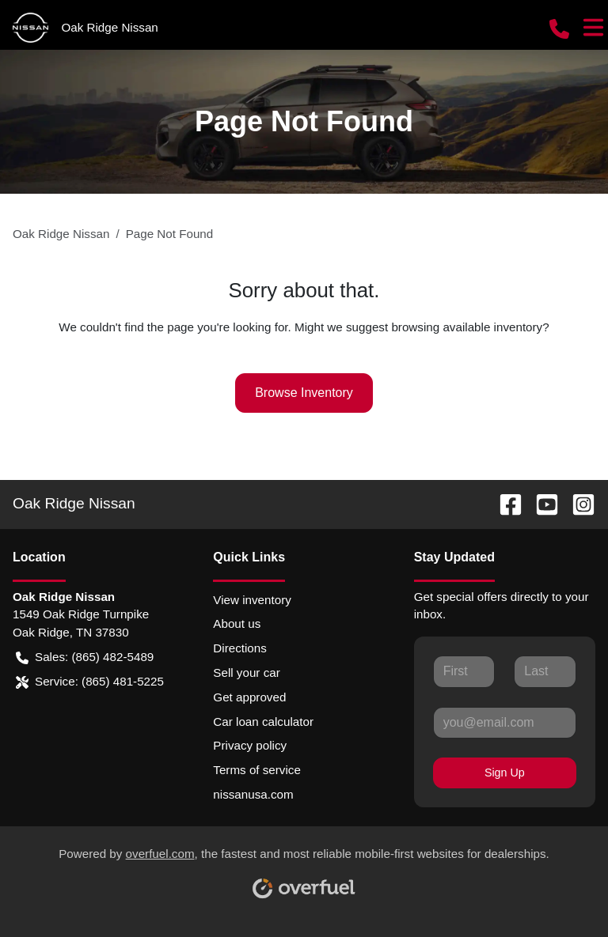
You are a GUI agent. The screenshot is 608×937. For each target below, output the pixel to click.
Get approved (249, 697)
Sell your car (246, 672)
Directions (240, 648)
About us (236, 623)
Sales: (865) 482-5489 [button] (85, 657)
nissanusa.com (253, 794)
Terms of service (257, 769)
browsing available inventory (466, 327)
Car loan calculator (263, 721)
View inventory (252, 599)
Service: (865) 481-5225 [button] (90, 682)
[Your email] (504, 723)
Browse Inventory (304, 392)
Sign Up (504, 772)
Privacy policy (250, 745)
